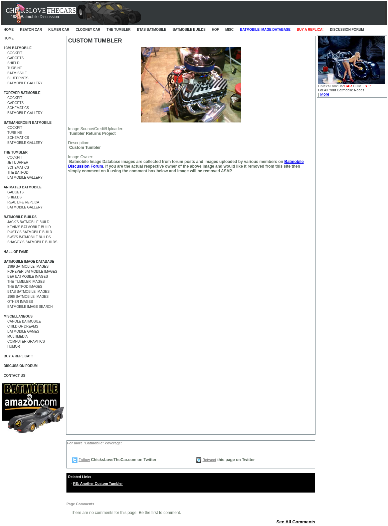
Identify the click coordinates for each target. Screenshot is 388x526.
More (324, 94)
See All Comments (296, 521)
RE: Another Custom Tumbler (98, 483)
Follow (84, 460)
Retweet (209, 460)
